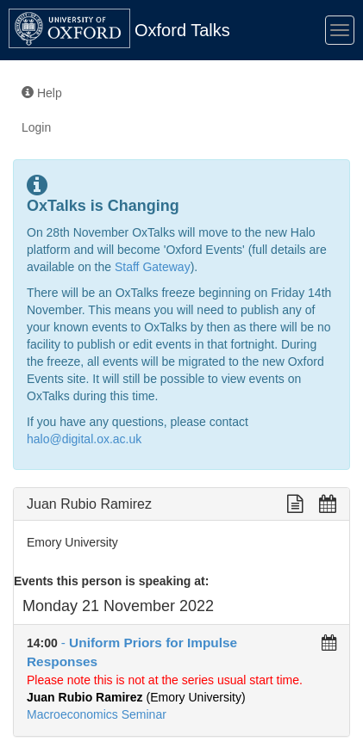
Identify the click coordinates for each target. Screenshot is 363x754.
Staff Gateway (153, 267)
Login (36, 127)
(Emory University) (136, 697)
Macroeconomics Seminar (96, 714)
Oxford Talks (182, 30)
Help (42, 93)
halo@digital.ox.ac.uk (84, 439)
